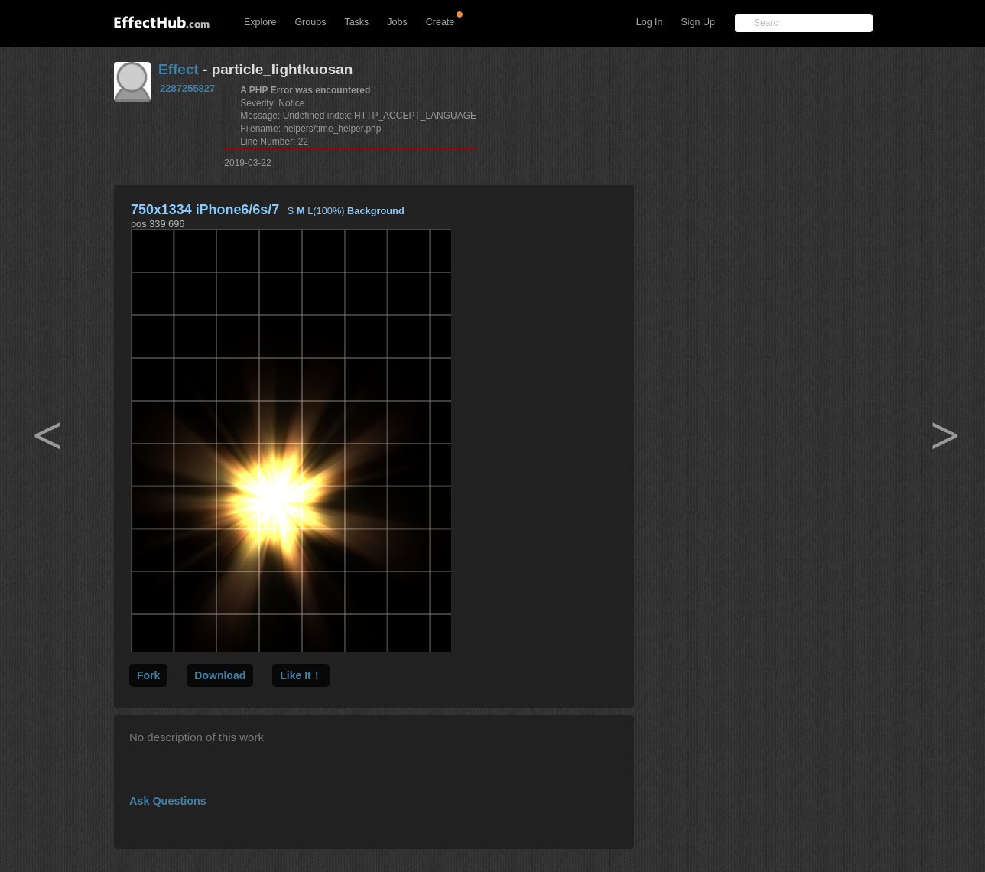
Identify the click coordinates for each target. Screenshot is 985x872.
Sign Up (698, 22)
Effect (178, 69)
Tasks (356, 22)
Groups (310, 22)
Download (219, 675)
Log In (649, 22)
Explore (260, 22)
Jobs (397, 22)
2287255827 (187, 88)
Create (440, 22)
